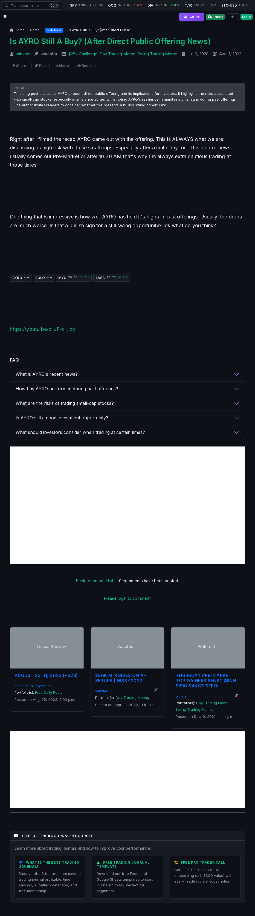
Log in (246, 17)
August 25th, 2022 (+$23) (46, 675)
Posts (34, 30)
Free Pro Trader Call (203, 862)
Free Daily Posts (48, 692)
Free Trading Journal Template (123, 864)
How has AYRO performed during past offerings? (67, 388)
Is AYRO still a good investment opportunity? (62, 417)
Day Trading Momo (117, 53)
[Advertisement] (127, 505)
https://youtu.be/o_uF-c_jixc (42, 329)
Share (19, 65)
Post (40, 65)
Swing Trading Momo (157, 53)
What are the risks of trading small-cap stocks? (65, 403)
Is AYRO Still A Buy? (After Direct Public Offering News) (110, 41)
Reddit (84, 65)
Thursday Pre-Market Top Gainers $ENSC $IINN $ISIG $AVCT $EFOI (206, 681)
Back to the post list (94, 580)
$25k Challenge (82, 53)
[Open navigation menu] (5, 17)
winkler (23, 53)
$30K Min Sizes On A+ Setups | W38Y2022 (121, 678)
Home (17, 30)
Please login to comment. (128, 598)
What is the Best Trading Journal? (49, 864)
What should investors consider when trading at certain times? (80, 432)
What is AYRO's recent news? (47, 374)
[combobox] (32, 5)
